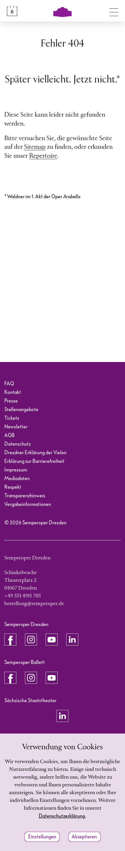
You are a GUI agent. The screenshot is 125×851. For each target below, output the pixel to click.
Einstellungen (42, 837)
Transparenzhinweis (24, 495)
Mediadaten (17, 478)
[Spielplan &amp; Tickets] (12, 11)
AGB (9, 435)
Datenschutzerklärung (62, 816)
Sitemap (35, 147)
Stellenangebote (21, 409)
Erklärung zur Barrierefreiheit (34, 461)
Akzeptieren (84, 837)
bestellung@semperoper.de (34, 603)
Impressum (15, 470)
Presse (11, 401)
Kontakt (12, 392)
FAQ (9, 383)
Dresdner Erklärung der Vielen (35, 452)
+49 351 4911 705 (22, 595)
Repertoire (43, 156)
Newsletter (16, 427)
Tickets (11, 418)
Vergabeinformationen (27, 504)
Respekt (12, 487)
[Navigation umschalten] (114, 10)
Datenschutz (17, 444)
